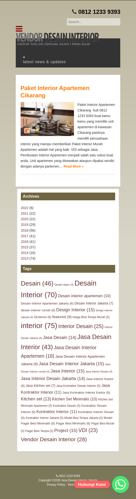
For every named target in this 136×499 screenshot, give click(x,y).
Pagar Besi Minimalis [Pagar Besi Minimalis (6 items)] (73, 423)
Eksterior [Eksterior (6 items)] (42, 317)
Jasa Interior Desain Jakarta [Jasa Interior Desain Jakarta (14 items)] (53, 378)
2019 (24, 225)
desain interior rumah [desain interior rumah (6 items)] (38, 310)
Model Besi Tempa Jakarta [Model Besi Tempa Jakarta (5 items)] (83, 418)
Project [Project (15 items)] (66, 430)
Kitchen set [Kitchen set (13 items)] (36, 399)
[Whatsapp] (120, 484)
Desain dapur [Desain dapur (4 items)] (63, 284)
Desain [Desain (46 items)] (37, 283)
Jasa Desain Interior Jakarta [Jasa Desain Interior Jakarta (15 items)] (71, 363)
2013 (24, 258)
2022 (24, 208)
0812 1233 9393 (99, 11)
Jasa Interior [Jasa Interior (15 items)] (67, 370)
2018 (24, 230)
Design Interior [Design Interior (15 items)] (75, 309)
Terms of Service (78, 484)
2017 (24, 236)
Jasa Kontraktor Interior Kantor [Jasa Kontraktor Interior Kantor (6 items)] (86, 392)
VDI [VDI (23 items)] (88, 430)
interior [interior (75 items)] (39, 325)
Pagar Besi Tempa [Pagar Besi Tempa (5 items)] (39, 431)
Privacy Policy (56, 484)
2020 (24, 219)
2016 (24, 242)
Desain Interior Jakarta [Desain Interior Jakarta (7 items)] (93, 303)
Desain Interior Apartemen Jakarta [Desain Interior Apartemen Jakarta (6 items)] (47, 303)
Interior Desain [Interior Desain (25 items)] (81, 326)
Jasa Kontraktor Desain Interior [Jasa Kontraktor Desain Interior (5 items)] (78, 386)
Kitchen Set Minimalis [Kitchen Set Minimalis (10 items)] (74, 399)
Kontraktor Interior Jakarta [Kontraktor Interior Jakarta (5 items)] (45, 418)
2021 (24, 213)
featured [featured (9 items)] (62, 317)
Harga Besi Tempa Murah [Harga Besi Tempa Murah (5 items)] (91, 317)
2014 (24, 253)
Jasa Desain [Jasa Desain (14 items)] (59, 337)
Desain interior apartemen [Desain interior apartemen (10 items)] (84, 296)
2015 (24, 247)
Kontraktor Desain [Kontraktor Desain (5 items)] (66, 405)
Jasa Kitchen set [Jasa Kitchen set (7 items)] (40, 386)
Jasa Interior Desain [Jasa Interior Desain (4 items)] (99, 371)
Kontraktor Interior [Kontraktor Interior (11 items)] (56, 411)
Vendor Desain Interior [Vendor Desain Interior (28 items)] (54, 439)
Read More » (74, 166)
